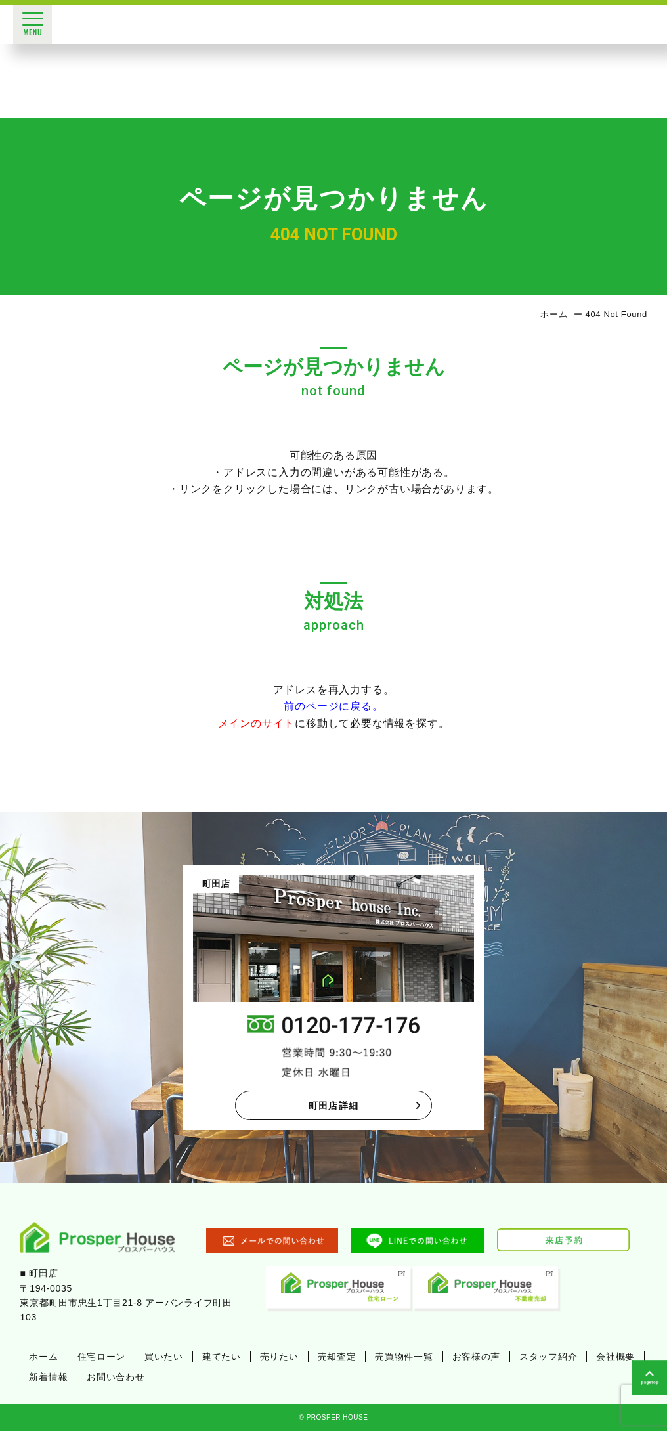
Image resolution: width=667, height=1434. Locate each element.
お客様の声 (476, 1360)
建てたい (221, 1360)
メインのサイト (256, 723)
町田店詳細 (365, 1107)
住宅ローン (101, 1360)
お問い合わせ (115, 1379)
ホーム (553, 314)
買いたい (163, 1360)
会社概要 (615, 1360)
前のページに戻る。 (333, 706)
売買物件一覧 (404, 1360)
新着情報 (48, 1379)
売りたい (279, 1360)
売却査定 (337, 1360)
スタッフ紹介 (548, 1360)
